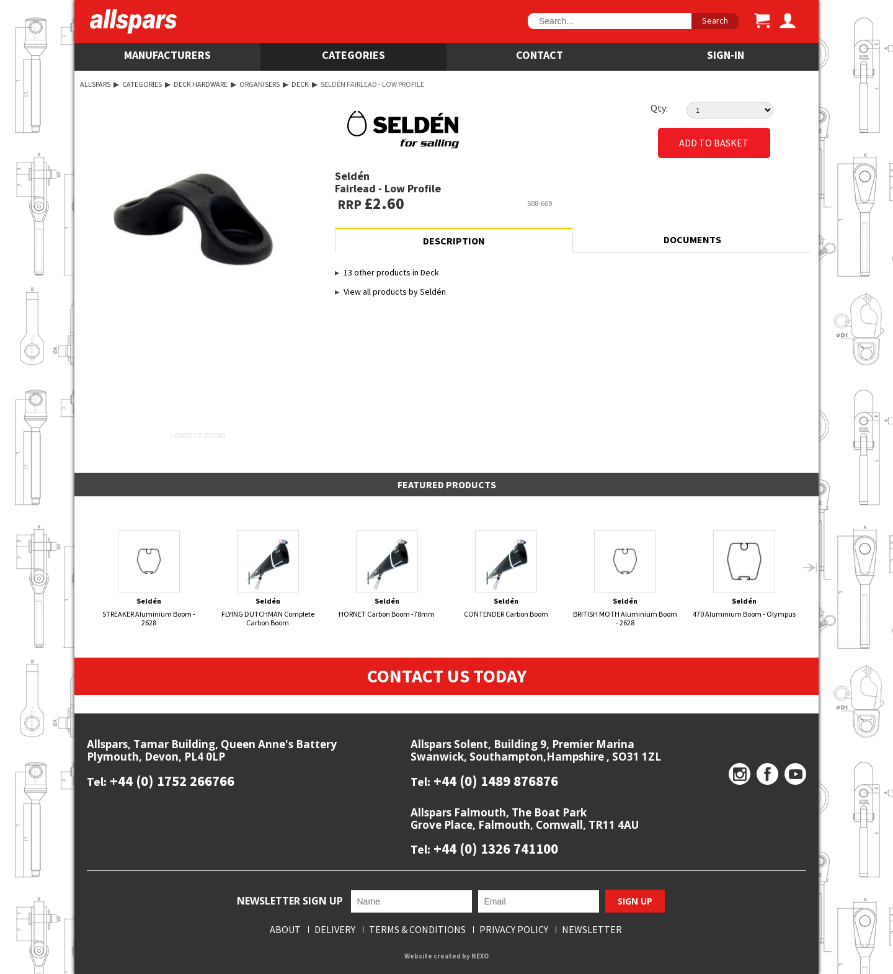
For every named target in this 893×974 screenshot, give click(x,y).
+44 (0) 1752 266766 (170, 781)
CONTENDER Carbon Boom (506, 574)
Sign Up (635, 901)
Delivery (334, 930)
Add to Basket (714, 143)
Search (715, 20)
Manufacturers (167, 55)
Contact (539, 55)
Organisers (259, 84)
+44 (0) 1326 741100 (494, 849)
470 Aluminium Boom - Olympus (744, 574)
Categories (353, 55)
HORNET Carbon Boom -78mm (387, 574)
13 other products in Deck (391, 272)
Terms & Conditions (417, 930)
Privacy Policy (513, 930)
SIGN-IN (725, 55)
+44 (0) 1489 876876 (494, 781)
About (285, 930)
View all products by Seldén (395, 291)
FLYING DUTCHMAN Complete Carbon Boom (268, 578)
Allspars (95, 84)
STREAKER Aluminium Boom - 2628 (149, 578)
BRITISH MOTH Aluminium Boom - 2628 (625, 578)
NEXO (480, 956)
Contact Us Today (447, 676)
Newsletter (592, 930)
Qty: (659, 108)
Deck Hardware (201, 84)
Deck (300, 84)
